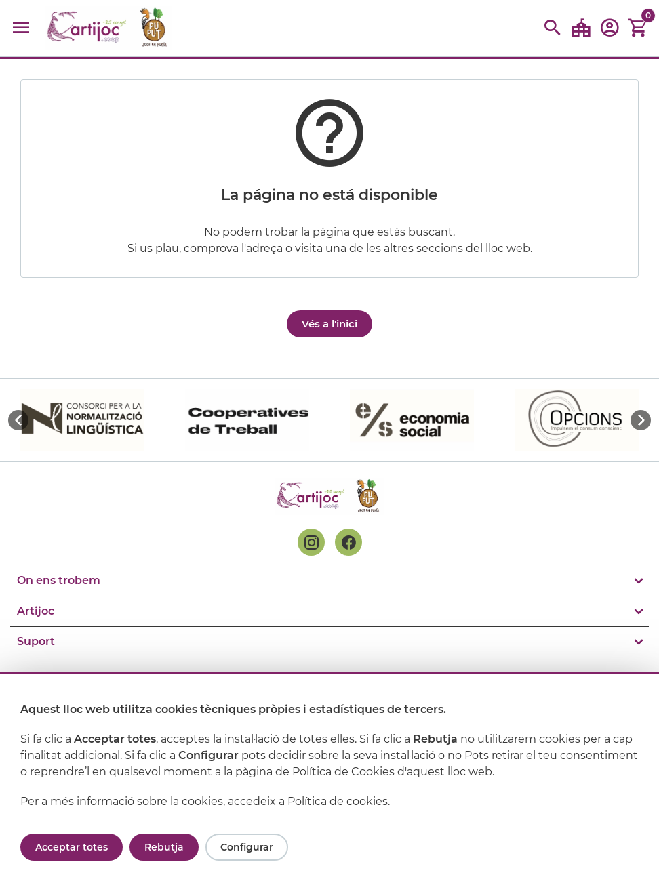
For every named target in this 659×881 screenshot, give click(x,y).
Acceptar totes (71, 847)
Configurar (246, 847)
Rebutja (164, 847)
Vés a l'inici (329, 323)
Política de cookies (337, 801)
